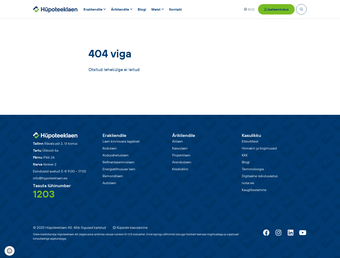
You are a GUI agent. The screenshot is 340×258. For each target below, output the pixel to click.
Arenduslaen (181, 162)
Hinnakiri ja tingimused (259, 148)
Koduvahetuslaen (116, 155)
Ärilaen (177, 141)
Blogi (246, 162)
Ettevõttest (250, 141)
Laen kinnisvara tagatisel (121, 141)
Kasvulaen (180, 148)
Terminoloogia (253, 169)
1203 (44, 194)
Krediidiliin (180, 169)
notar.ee (248, 183)
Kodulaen (110, 148)
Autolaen (109, 183)
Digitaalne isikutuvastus (260, 176)
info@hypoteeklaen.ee (50, 178)
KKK (245, 155)
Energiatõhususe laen (119, 169)
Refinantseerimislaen (118, 162)
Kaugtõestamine (254, 190)
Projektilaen (181, 155)
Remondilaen (113, 176)
